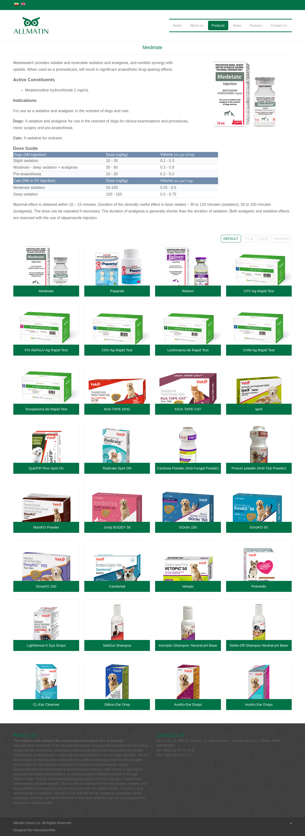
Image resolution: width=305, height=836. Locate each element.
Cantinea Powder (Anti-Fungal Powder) (188, 468)
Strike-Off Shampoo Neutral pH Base (258, 645)
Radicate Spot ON (117, 468)
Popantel (117, 291)
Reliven (188, 291)
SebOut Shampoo (117, 645)
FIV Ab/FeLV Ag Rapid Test (46, 350)
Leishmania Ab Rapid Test (187, 350)
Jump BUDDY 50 (117, 527)
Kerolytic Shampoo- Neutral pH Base (188, 645)
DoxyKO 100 (46, 586)
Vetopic (188, 586)
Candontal (117, 586)
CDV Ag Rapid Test (117, 350)
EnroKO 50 (259, 527)
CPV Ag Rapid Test (259, 291)
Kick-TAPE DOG (117, 409)
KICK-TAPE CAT (188, 409)
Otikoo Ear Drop (117, 704)
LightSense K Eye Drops (46, 645)
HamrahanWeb (44, 830)
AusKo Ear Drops (259, 704)
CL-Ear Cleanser (46, 704)
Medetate (152, 47)
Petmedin (258, 586)
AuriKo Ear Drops (188, 704)
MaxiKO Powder (46, 527)
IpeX (259, 409)
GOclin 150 (188, 527)
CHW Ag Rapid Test (258, 350)
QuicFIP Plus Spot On (46, 468)
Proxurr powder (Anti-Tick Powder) (258, 468)
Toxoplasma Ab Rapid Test (46, 409)
